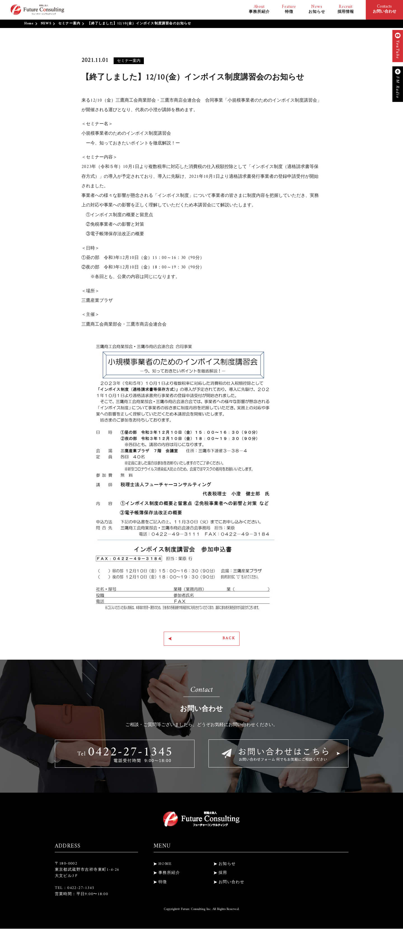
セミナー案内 (69, 24)
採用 (223, 875)
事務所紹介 (259, 9)
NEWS (46, 24)
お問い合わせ (231, 884)
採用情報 (346, 9)
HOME (165, 866)
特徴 (289, 9)
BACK (225, 640)
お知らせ (316, 9)
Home (29, 24)
